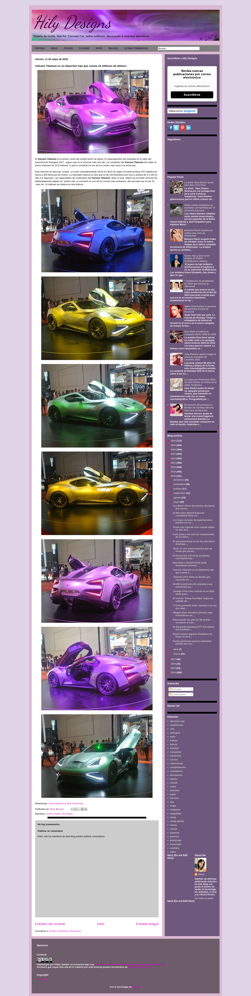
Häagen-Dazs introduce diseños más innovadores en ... (192, 614)
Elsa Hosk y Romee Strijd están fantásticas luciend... (190, 564)
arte (172, 729)
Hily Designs (72, 22)
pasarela (174, 832)
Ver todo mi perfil (204, 898)
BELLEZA (113, 48)
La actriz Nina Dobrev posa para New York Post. (198, 184)
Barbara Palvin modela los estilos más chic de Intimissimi (198, 233)
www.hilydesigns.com (140, 967)
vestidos (174, 848)
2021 (174, 462)
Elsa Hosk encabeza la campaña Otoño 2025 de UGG (200, 333)
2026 (174, 440)
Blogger (136, 987)
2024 (174, 449)
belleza (174, 740)
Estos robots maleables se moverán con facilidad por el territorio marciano (199, 208)
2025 (174, 445)
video (173, 852)
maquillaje (175, 813)
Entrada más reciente (50, 924)
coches (49, 813)
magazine (175, 809)
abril (176, 649)
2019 (174, 471)
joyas (173, 794)
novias (173, 829)
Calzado (174, 748)
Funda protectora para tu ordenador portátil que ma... (192, 642)
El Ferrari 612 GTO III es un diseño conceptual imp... (191, 557)
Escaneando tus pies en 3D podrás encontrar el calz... (191, 621)
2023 (174, 454)
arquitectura (176, 725)
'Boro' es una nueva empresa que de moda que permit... (192, 550)
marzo (177, 654)
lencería (174, 798)
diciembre (179, 480)
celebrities (175, 755)
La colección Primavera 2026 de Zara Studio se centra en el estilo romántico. (200, 382)
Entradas (175, 689)
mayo (176, 502)
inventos (174, 790)
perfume (174, 836)
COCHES (68, 48)
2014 (174, 672)
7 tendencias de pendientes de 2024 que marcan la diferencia (199, 284)
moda (173, 817)
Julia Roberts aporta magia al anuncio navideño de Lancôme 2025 (200, 357)
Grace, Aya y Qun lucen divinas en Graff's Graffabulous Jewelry (197, 258)
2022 (174, 458)
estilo (173, 786)
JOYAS (98, 48)
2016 (174, 663)
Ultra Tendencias (75, 803)
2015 (174, 668)
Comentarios (177, 694)
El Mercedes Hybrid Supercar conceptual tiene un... (188, 514)
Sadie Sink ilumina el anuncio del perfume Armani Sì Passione (200, 309)
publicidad (175, 840)
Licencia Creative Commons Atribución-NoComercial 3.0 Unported (130, 964)
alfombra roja (177, 721)
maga (173, 805)
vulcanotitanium (56, 803)
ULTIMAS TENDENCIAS (136, 48)
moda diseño (177, 821)
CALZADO (84, 48)
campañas (175, 752)
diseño (57, 813)
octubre (177, 488)
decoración (176, 775)
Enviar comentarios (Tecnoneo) (65, 931)
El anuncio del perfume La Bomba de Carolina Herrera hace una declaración (199, 408)
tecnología (67, 813)
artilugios (175, 733)
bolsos (173, 744)
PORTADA (40, 48)
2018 (174, 476)
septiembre (179, 493)
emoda (173, 782)
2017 (174, 659)
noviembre (179, 484)
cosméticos (176, 771)
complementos (178, 767)
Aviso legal (42, 979)
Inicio (100, 924)
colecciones (176, 763)
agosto (177, 497)
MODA (54, 48)
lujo (172, 802)
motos (173, 825)
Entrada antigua (147, 924)
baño (173, 736)
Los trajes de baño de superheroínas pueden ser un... (192, 521)
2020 (174, 467)
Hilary (201, 874)
